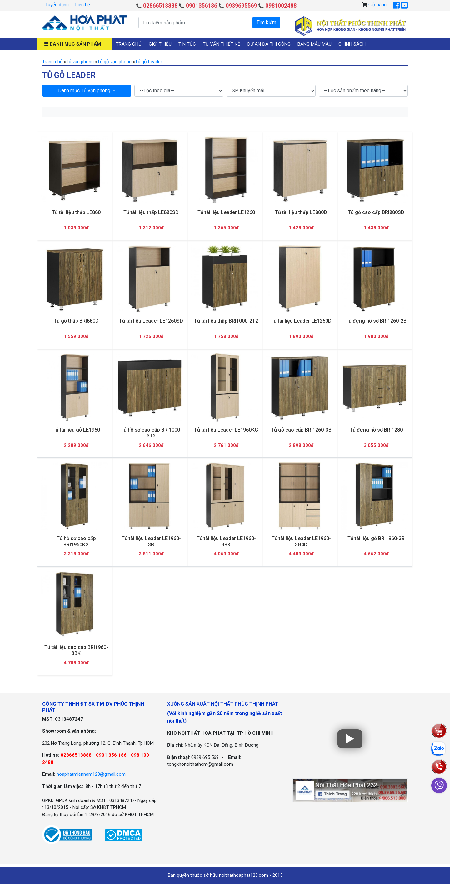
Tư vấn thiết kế (221, 44)
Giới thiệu (160, 44)
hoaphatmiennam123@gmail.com (91, 774)
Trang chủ (129, 44)
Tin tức (187, 44)
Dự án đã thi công (269, 44)
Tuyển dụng (57, 5)
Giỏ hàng (377, 5)
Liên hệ (82, 5)
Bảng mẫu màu (315, 44)
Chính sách (352, 44)
